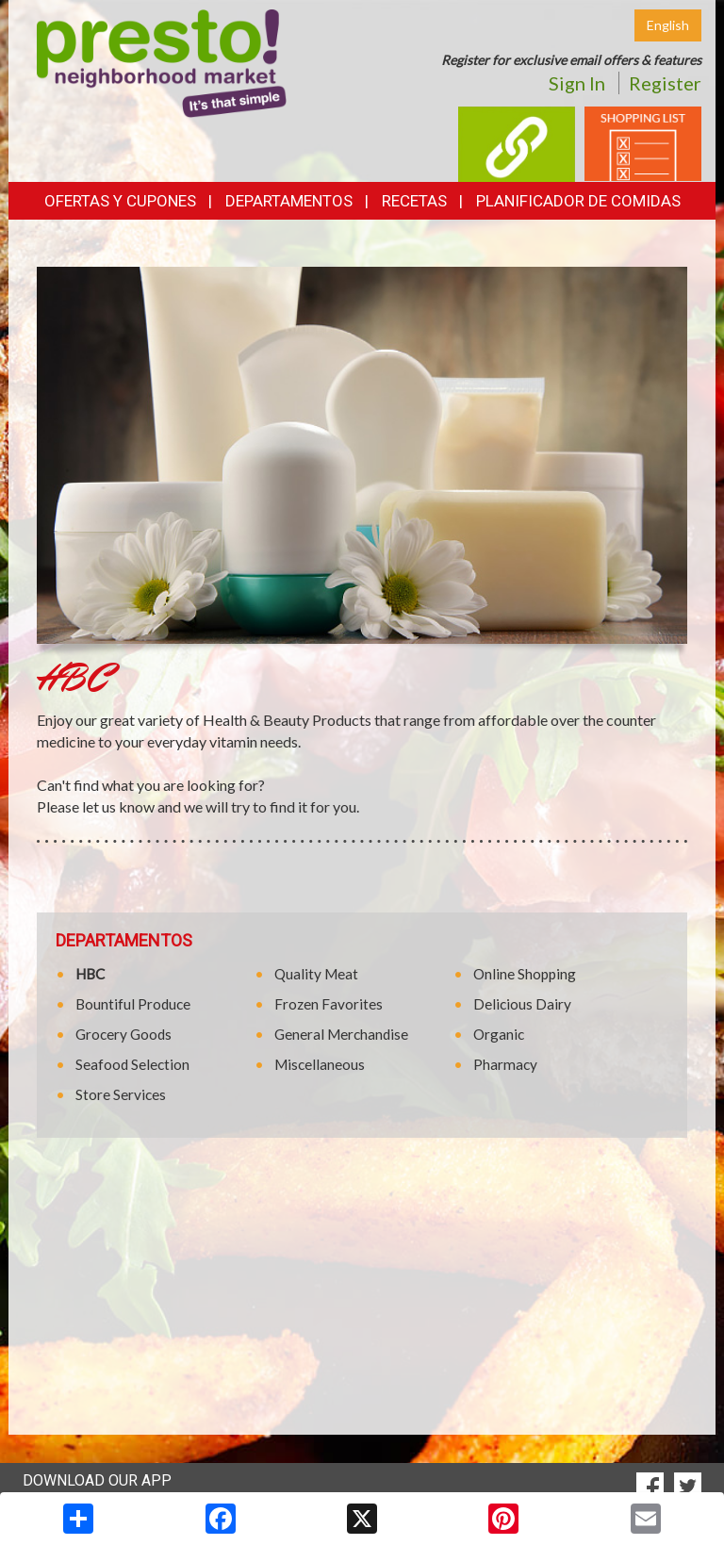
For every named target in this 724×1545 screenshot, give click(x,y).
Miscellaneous (319, 1064)
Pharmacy (505, 1064)
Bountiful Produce (132, 1003)
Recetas (414, 200)
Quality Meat (316, 973)
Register (665, 83)
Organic (498, 1034)
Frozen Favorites (328, 1003)
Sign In (577, 83)
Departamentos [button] (289, 200)
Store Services (120, 1094)
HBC (90, 973)
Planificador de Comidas (578, 200)
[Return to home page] (162, 62)
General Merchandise (341, 1034)
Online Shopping (524, 973)
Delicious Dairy (522, 1003)
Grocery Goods (123, 1034)
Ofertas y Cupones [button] (120, 200)
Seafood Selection (132, 1064)
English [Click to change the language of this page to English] (668, 25)
